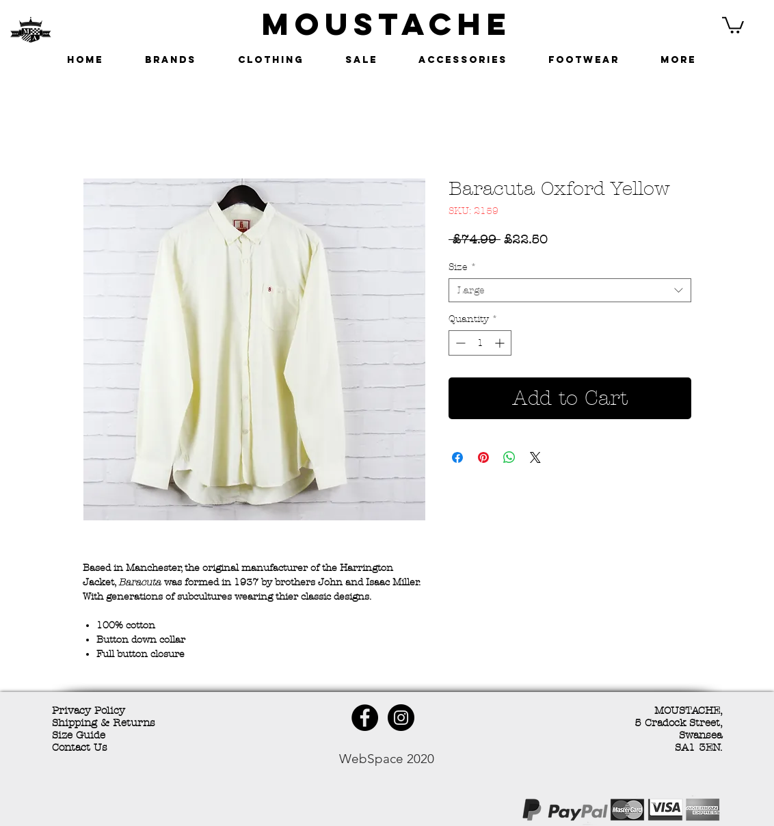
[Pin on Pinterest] (483, 457)
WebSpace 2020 (386, 759)
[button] (733, 24)
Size (463, 267)
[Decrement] (459, 343)
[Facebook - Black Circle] (364, 717)
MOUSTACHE (387, 23)
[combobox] (570, 290)
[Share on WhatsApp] (509, 457)
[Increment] (500, 343)
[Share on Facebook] (457, 457)
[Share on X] (535, 457)
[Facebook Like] (151, 811)
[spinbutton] (480, 343)
